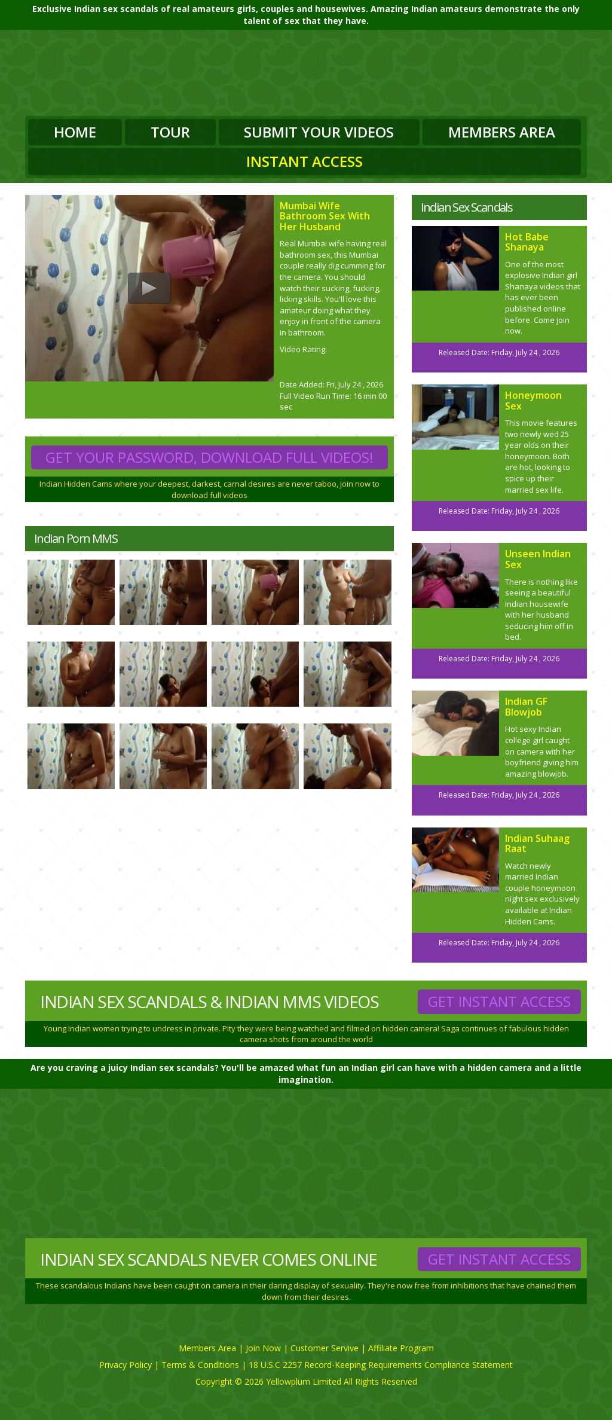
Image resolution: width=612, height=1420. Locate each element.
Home (75, 132)
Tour (170, 132)
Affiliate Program (401, 1348)
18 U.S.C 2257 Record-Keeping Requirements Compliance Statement (381, 1364)
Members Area (501, 132)
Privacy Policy (125, 1364)
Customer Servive (324, 1348)
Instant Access (304, 161)
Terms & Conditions (200, 1364)
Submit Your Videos (319, 132)
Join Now (263, 1348)
